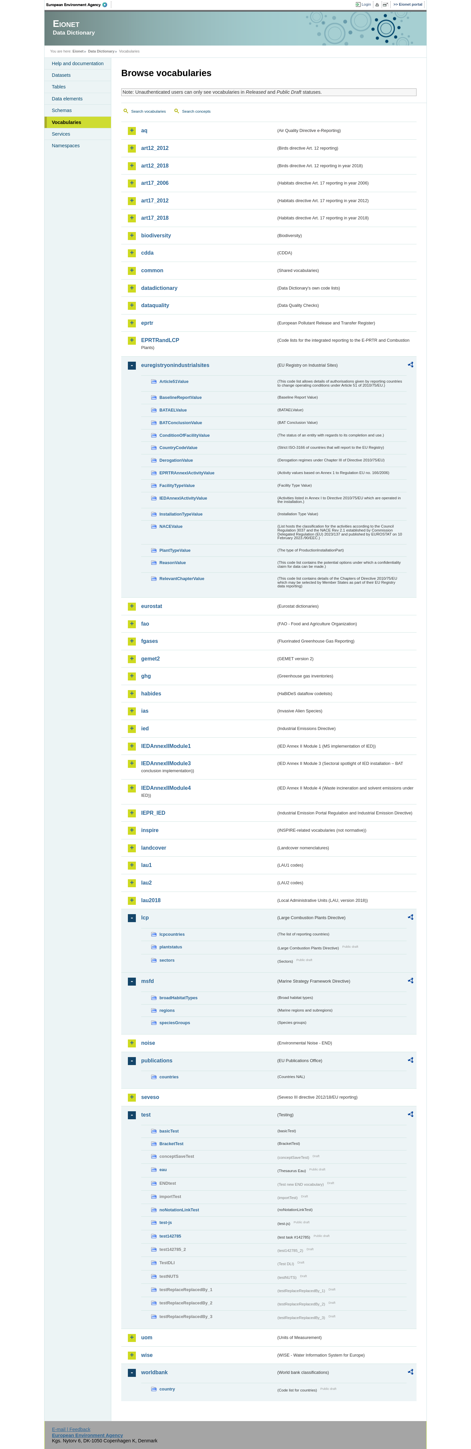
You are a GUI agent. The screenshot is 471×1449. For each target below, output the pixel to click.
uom (146, 1337)
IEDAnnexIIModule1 (166, 746)
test (145, 1115)
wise (147, 1355)
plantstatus (170, 946)
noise (148, 1043)
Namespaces (66, 145)
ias (144, 711)
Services (61, 134)
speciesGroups (174, 1022)
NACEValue (171, 526)
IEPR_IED (153, 813)
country (167, 1389)
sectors (167, 960)
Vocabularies (66, 122)
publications (156, 1060)
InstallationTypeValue (181, 514)
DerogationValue (176, 460)
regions (167, 1010)
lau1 (146, 865)
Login (366, 4)
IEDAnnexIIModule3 (166, 763)
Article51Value (174, 381)
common (152, 270)
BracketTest (171, 1143)
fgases (149, 641)
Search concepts (196, 111)
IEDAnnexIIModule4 (166, 788)
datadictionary (159, 288)
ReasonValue (172, 562)
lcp (145, 917)
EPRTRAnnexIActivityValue (187, 472)
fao (145, 624)
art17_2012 (155, 200)
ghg (146, 676)
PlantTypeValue (175, 550)
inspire (149, 830)
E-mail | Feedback (71, 1429)
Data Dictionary (101, 51)
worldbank (154, 1372)
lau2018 (151, 900)
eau (163, 1169)
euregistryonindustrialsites (175, 365)
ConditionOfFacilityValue (184, 435)
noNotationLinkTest (179, 1209)
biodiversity (156, 235)
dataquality (155, 305)
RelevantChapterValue (181, 578)
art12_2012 (155, 148)
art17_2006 (155, 183)
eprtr (147, 323)
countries (169, 1076)
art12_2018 (155, 166)
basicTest (169, 1131)
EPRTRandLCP (160, 340)
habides (151, 693)
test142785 (170, 1236)
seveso (150, 1097)
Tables (59, 86)
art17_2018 (155, 218)
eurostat (151, 606)
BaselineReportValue (180, 397)
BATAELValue (173, 410)
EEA (79, 4)
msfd (147, 981)
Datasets (61, 75)
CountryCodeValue (178, 447)
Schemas (62, 110)
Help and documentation (78, 63)
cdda (147, 253)
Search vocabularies (148, 111)
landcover (153, 848)
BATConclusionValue (180, 422)
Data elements (67, 98)
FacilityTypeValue (177, 485)
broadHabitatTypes (178, 997)
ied (145, 728)
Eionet (77, 51)
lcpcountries (172, 934)
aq (144, 130)
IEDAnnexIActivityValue (183, 498)
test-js (165, 1222)
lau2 (146, 883)
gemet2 (150, 659)
